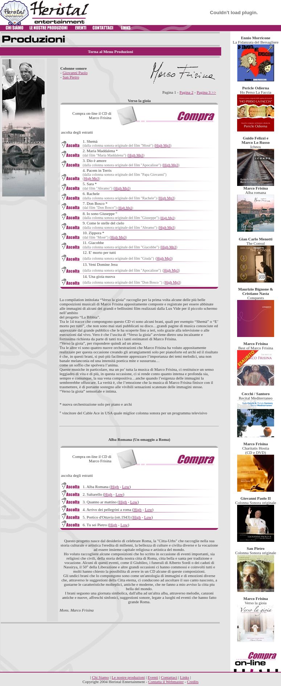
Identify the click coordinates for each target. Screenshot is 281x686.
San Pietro (71, 77)
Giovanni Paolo (75, 72)
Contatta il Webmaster (166, 681)
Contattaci (169, 677)
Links (184, 677)
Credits (193, 681)
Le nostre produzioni (128, 677)
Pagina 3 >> (206, 92)
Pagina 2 (186, 92)
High (115, 486)
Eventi (153, 677)
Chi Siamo (100, 677)
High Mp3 (162, 145)
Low (125, 486)
